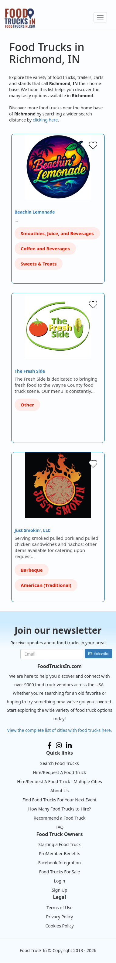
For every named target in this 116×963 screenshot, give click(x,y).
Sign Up (59, 890)
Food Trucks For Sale (59, 872)
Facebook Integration (59, 862)
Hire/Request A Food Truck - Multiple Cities (59, 781)
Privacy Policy (59, 917)
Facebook (49, 745)
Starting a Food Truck (59, 844)
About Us (59, 790)
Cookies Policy (59, 926)
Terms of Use (59, 907)
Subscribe (101, 654)
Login (59, 881)
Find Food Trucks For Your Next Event (59, 800)
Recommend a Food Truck (59, 818)
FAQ (60, 827)
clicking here (45, 120)
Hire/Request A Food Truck (59, 772)
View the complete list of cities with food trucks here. (59, 730)
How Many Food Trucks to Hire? (59, 809)
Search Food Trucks (59, 763)
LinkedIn (69, 745)
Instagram (59, 745)
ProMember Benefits (59, 853)
